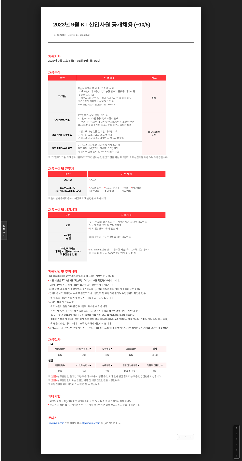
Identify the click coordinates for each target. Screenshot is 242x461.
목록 (4, 230)
